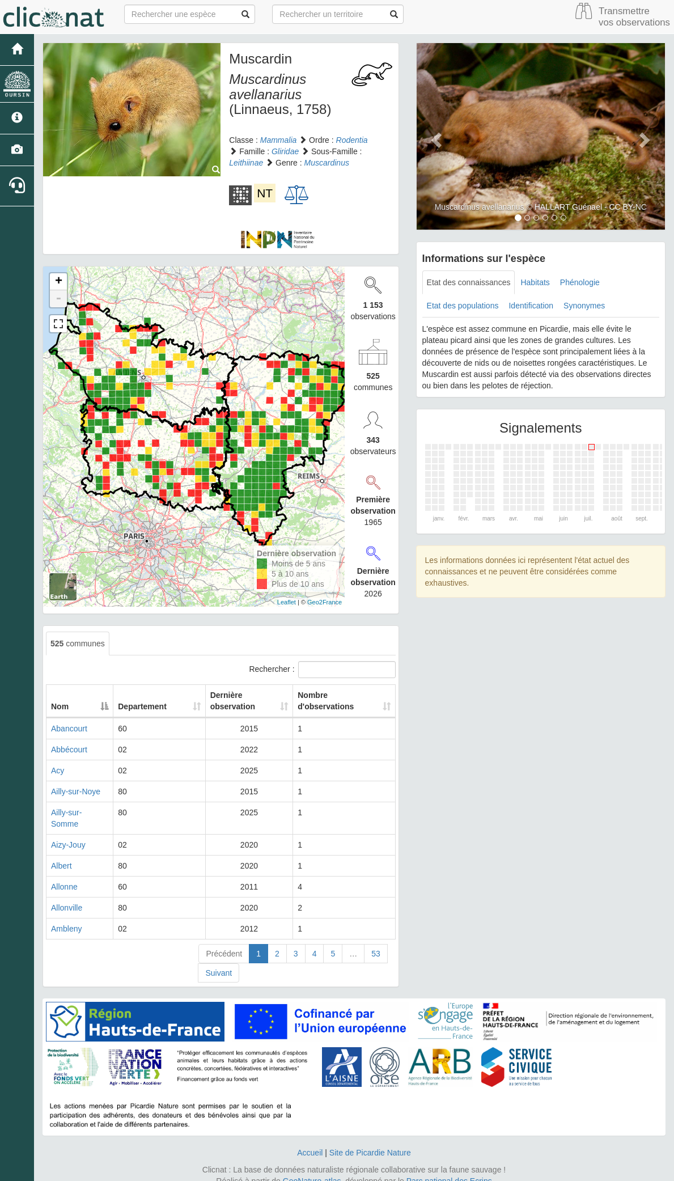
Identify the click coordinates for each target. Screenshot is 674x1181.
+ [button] (58, 281)
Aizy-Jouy (68, 833)
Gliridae (285, 151)
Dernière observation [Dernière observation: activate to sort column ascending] (236, 701)
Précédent (224, 942)
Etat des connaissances (469, 282)
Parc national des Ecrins (449, 1169)
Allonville (66, 896)
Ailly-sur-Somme (80, 812)
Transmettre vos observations (634, 17)
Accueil (310, 1141)
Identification (530, 305)
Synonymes (584, 305)
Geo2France (324, 602)
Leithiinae (246, 162)
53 (375, 942)
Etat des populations (463, 305)
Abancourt (69, 728)
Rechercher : (322, 669)
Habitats (534, 282)
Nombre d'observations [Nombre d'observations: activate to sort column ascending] (330, 701)
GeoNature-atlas (312, 1169)
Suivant (218, 961)
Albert (61, 854)
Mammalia (278, 140)
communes (77, 643)
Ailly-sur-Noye (75, 791)
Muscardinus (326, 162)
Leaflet (286, 602)
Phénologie (580, 282)
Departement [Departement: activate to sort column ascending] (167, 706)
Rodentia (352, 140)
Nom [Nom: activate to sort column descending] (60, 706)
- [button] (58, 298)
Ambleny (66, 917)
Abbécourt (69, 749)
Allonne (64, 875)
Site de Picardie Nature (370, 1141)
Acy (57, 770)
